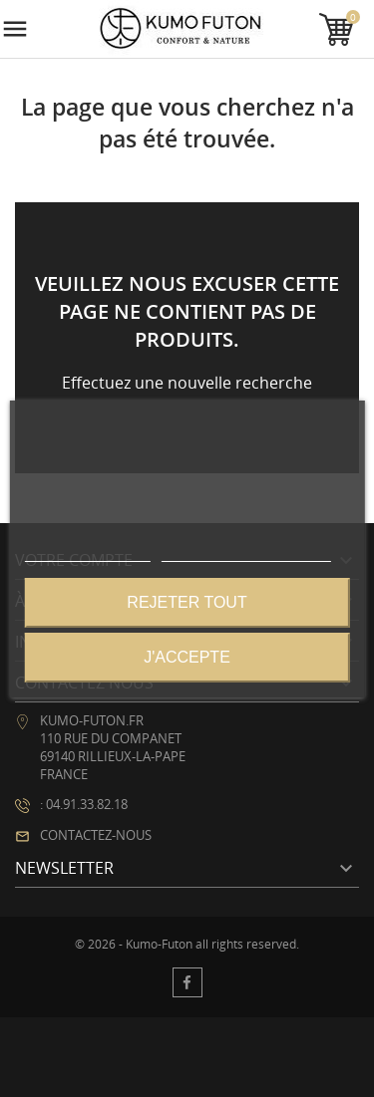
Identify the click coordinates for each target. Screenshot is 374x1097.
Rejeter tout (186, 602)
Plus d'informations (87, 552)
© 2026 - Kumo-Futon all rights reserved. (187, 945)
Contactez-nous (96, 835)
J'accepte (187, 657)
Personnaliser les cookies (246, 552)
